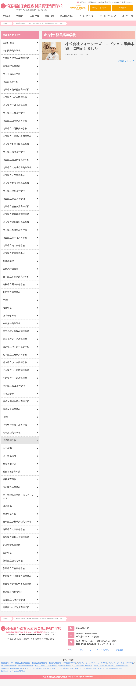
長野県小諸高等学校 (13, 592)
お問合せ (82, 2)
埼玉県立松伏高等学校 (14, 175)
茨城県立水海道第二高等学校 (17, 576)
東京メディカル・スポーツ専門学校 (121, 663)
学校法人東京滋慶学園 (22, 663)
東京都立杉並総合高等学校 (16, 347)
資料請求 (122, 8)
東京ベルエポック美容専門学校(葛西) (37, 668)
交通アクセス (126, 2)
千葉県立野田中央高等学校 (16, 58)
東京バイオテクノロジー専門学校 (46, 665)
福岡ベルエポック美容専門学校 (62, 668)
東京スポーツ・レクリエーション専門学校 (92, 663)
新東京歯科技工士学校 (8, 665)
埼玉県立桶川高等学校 (14, 191)
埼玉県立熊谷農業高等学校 (16, 214)
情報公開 (92, 2)
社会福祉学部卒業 (11, 471)
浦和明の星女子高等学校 (15, 425)
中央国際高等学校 (11, 50)
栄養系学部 (8, 393)
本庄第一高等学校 (11, 323)
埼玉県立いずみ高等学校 (15, 97)
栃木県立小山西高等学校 (15, 378)
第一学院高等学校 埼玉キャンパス (18, 496)
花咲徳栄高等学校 (11, 545)
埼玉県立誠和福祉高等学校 (16, 222)
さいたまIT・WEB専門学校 (82, 665)
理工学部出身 (9, 456)
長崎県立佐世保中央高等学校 (17, 584)
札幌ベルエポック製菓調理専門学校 (110, 668)
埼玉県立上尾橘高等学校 (15, 128)
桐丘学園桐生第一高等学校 (16, 401)
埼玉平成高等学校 (11, 74)
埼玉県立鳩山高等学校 (14, 245)
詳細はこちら (124, 61)
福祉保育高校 (9, 479)
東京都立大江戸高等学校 (15, 339)
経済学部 (7, 506)
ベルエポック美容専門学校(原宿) (12, 668)
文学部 (6, 300)
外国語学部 (8, 261)
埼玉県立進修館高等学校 (15, 230)
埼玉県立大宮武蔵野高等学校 (17, 167)
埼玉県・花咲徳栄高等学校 (16, 89)
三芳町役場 (8, 43)
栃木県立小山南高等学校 (15, 362)
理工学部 (7, 448)
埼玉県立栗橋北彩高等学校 (16, 183)
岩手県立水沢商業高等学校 (16, 276)
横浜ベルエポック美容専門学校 (111, 665)
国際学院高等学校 (11, 66)
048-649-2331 (79, 628)
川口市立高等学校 (11, 292)
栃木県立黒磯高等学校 (14, 386)
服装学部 (7, 308)
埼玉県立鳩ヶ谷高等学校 (15, 238)
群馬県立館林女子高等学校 (16, 537)
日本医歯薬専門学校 (69, 663)
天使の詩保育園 (10, 269)
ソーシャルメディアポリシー (101, 650)
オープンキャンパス (100, 8)
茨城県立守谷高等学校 (14, 568)
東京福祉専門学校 (55, 663)
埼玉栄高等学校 (10, 82)
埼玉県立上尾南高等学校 (15, 121)
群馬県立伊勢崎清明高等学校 (17, 521)
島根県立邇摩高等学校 (14, 284)
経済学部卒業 (9, 514)
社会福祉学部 (9, 464)
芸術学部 (7, 553)
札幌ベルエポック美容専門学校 (85, 668)
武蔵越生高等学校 (11, 409)
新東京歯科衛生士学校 (25, 665)
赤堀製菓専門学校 (65, 665)
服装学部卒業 (9, 315)
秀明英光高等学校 (11, 487)
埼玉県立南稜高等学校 (14, 152)
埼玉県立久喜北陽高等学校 (16, 144)
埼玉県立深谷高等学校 (14, 199)
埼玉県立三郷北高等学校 (15, 105)
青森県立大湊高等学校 (14, 599)
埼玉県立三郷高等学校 (14, 113)
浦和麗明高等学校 (11, 432)
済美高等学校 (9, 440)
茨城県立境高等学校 (13, 560)
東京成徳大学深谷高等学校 (16, 331)
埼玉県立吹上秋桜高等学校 (16, 160)
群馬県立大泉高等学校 (14, 529)
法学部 (6, 417)
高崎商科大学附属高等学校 (16, 607)
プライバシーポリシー (78, 650)
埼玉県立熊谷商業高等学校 (16, 206)
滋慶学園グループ (7, 663)
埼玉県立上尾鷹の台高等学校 (17, 136)
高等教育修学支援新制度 (108, 2)
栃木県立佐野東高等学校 (15, 354)
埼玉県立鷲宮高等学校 (14, 253)
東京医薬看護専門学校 (39, 663)
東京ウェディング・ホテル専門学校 (13, 671)
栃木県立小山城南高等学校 (16, 370)
